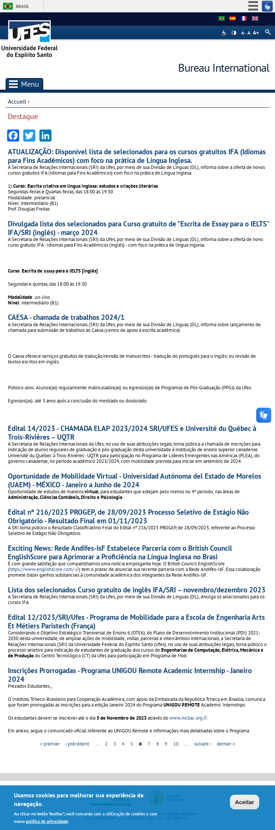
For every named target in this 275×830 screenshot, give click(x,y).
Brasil (22, 6)
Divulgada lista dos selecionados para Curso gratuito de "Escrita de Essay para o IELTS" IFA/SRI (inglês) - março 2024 (138, 228)
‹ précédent (77, 744)
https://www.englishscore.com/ (44, 569)
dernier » (226, 744)
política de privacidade (47, 821)
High (233, 33)
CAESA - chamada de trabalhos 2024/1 (66, 317)
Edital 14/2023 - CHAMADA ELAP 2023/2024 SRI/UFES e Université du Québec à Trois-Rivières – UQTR (132, 432)
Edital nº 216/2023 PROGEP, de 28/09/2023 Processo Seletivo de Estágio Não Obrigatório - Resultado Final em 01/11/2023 (128, 516)
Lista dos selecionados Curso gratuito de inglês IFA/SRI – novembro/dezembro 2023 (137, 589)
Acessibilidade (225, 32)
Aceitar (244, 802)
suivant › (202, 744)
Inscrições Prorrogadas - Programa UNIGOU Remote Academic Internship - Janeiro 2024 (130, 675)
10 (175, 744)
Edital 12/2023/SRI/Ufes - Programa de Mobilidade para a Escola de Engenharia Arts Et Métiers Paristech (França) (136, 621)
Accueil (17, 101)
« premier (50, 744)
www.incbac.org (188, 718)
